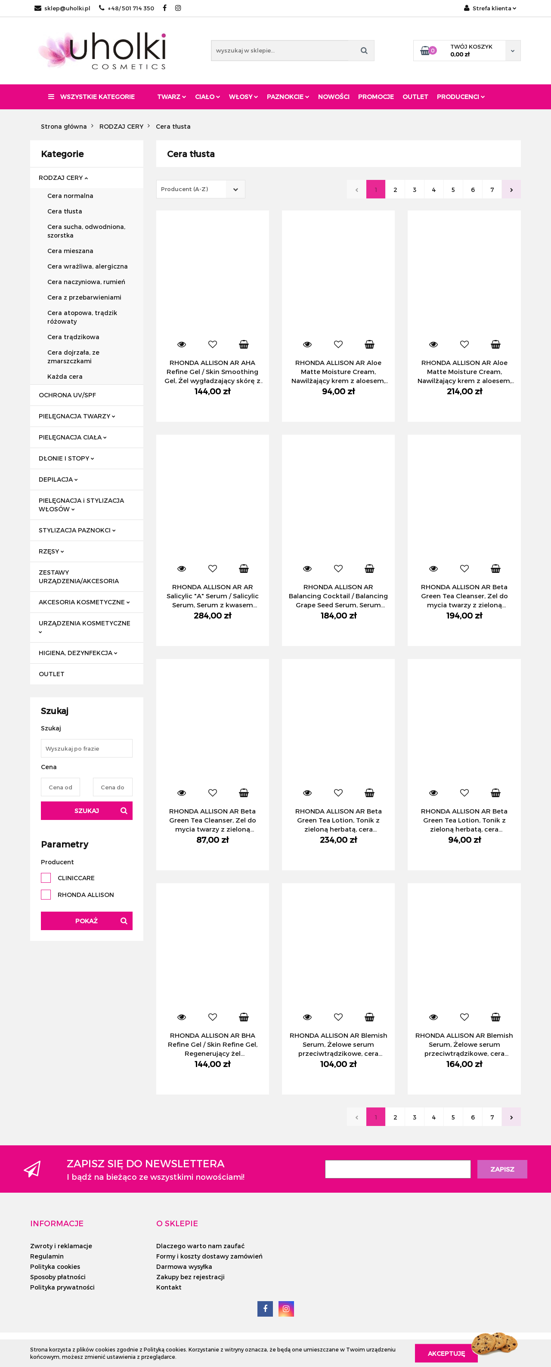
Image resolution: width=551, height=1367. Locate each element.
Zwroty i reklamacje (61, 1245)
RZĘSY (51, 551)
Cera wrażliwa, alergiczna (87, 266)
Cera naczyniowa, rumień (86, 281)
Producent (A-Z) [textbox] (184, 189)
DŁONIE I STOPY (66, 458)
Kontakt (169, 1287)
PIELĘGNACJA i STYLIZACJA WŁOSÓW (81, 505)
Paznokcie (288, 96)
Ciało (207, 96)
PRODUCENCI (461, 96)
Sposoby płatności (58, 1276)
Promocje (376, 96)
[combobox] (200, 189)
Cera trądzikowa (73, 336)
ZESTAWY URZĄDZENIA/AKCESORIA (79, 577)
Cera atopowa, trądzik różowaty (82, 317)
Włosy (243, 96)
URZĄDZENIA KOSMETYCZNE (84, 626)
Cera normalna (70, 195)
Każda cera (65, 376)
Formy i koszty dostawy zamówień (209, 1256)
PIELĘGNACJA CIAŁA (73, 437)
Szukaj (86, 810)
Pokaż (86, 921)
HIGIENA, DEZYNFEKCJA (78, 652)
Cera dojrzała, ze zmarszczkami (73, 357)
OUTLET (52, 673)
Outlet (415, 96)
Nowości (334, 96)
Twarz (171, 96)
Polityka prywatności (62, 1287)
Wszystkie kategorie (91, 96)
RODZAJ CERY (63, 177)
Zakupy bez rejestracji (190, 1276)
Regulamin (47, 1256)
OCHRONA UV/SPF (67, 395)
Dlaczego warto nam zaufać (200, 1245)
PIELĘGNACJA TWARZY (77, 416)
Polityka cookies (55, 1266)
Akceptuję (446, 1353)
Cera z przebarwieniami (84, 297)
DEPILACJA (58, 479)
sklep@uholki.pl (62, 8)
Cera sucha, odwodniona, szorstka (86, 231)
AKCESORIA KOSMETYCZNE (84, 602)
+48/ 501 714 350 (126, 8)
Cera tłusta (64, 211)
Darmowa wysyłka (184, 1266)
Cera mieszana (70, 250)
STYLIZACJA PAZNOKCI (77, 530)
